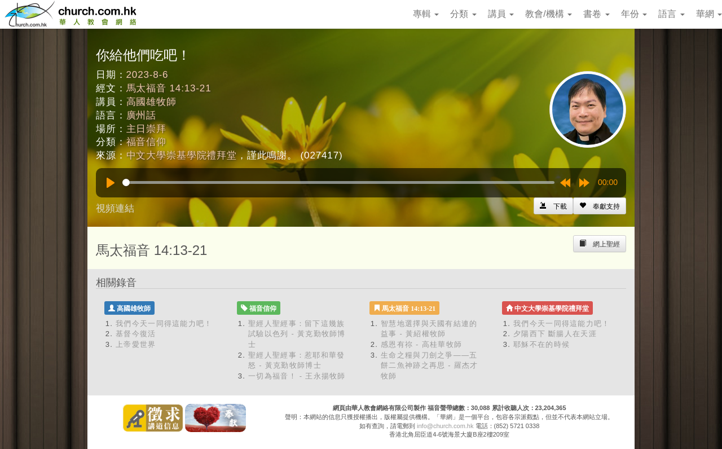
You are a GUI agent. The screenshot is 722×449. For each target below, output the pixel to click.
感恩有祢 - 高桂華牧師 (421, 344)
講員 (501, 14)
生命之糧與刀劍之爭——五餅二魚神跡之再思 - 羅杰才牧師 (429, 365)
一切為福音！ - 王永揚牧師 (297, 376)
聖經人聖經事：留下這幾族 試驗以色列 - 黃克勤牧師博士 (297, 334)
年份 (634, 14)
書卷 (596, 14)
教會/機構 (548, 14)
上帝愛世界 (136, 344)
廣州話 (141, 115)
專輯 (426, 14)
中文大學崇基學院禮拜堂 (181, 155)
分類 (463, 14)
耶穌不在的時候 (541, 344)
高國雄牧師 (151, 101)
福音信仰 (146, 142)
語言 (671, 14)
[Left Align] (599, 205)
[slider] (338, 182)
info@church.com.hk (445, 425)
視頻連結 (115, 208)
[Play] (111, 183)
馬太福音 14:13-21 (169, 88)
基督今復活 (136, 333)
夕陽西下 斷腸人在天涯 (555, 333)
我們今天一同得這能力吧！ (164, 323)
